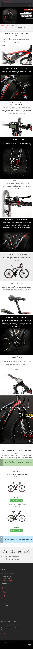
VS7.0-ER (3, 594)
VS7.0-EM (3, 595)
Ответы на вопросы (5, 610)
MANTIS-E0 (3, 587)
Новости (3, 608)
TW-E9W (3, 591)
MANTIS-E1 (3, 588)
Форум (2, 614)
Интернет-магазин (7, 635)
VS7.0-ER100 (3, 592)
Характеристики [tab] (21, 27)
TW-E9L (2, 590)
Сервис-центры (4, 612)
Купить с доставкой (16, 500)
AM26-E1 (3, 596)
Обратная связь (4, 616)
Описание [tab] (5, 27)
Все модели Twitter (6, 598)
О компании (3, 574)
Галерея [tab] (12, 27)
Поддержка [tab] (5, 30)
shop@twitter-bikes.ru (7, 580)
